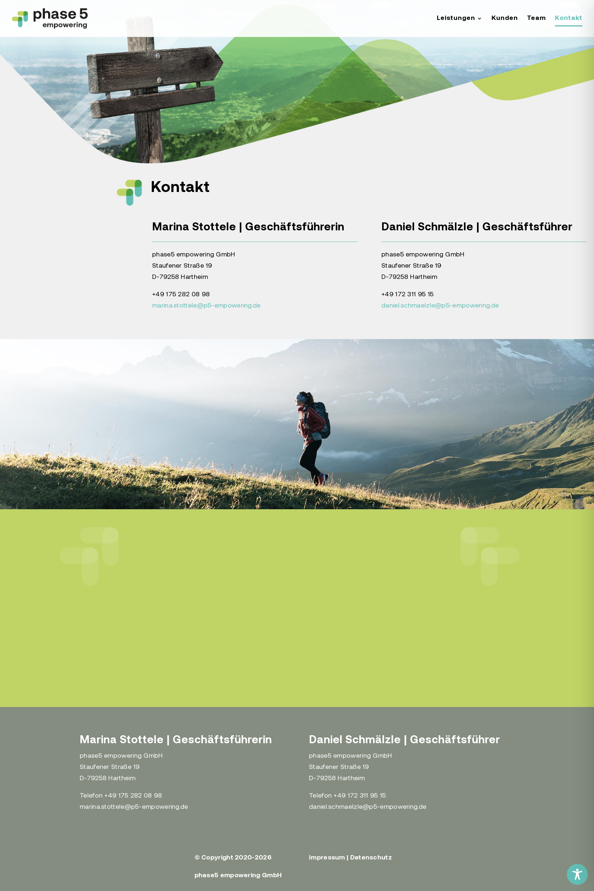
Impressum (327, 857)
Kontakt (568, 19)
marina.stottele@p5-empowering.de (206, 305)
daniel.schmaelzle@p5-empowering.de (440, 305)
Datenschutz (371, 857)
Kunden (504, 19)
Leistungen (456, 19)
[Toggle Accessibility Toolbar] (577, 874)
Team (536, 19)
